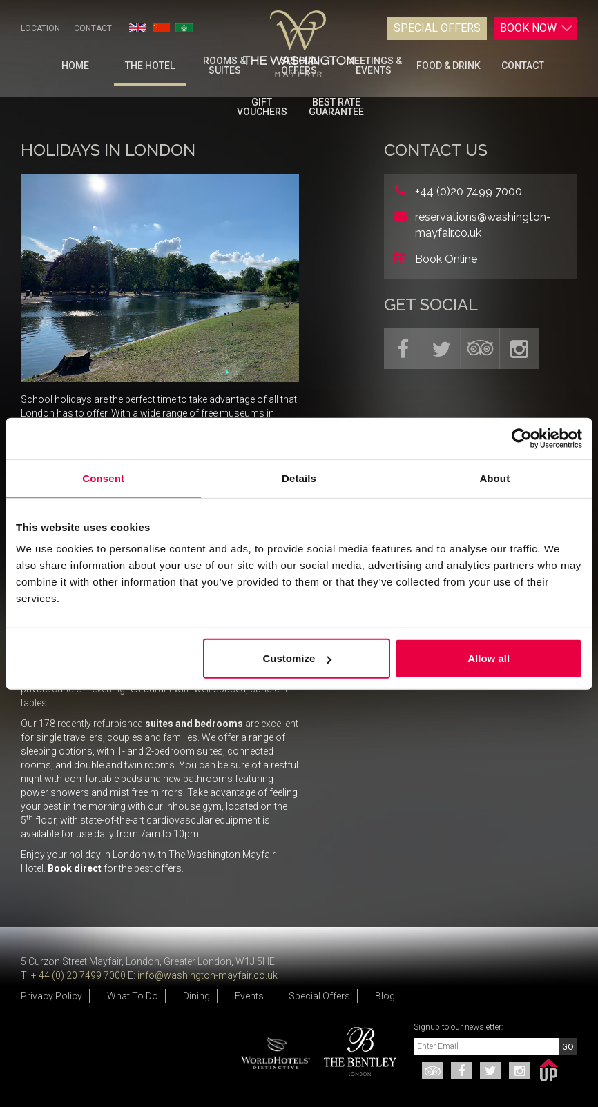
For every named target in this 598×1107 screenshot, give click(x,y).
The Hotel (150, 65)
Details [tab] (299, 477)
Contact (93, 28)
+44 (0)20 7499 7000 (468, 191)
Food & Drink (448, 65)
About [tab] (494, 477)
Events (249, 995)
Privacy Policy (51, 995)
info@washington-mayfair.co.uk (207, 975)
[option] (355, 1051)
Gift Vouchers (262, 107)
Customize (296, 658)
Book (536, 28)
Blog (385, 995)
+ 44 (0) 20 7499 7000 (78, 975)
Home (75, 65)
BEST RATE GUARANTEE (336, 107)
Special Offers (437, 27)
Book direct (74, 868)
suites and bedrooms (194, 723)
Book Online (446, 259)
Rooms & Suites (224, 65)
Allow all (488, 658)
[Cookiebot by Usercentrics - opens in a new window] (521, 438)
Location (40, 28)
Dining (196, 995)
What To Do (132, 995)
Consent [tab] (103, 477)
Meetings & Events (374, 65)
